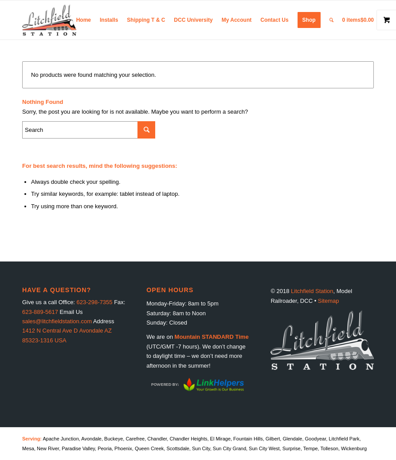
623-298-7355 (95, 302)
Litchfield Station (312, 291)
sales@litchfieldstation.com (57, 321)
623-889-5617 (40, 312)
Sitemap (328, 300)
